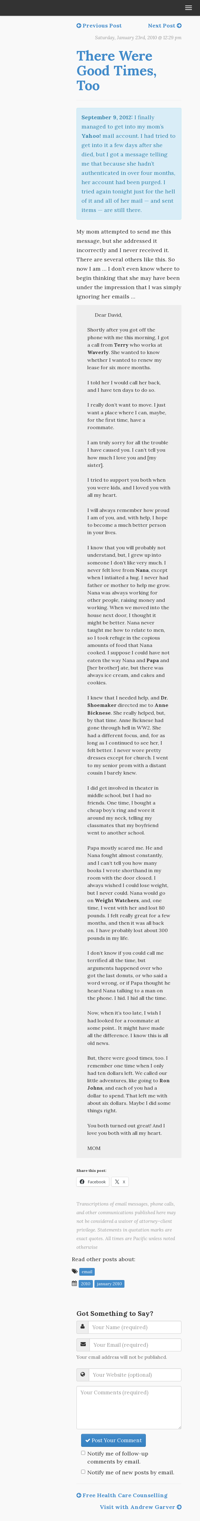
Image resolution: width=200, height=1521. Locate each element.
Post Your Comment (113, 1440)
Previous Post (99, 25)
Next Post (164, 25)
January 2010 (109, 1284)
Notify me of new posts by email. (130, 1472)
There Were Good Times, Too (116, 70)
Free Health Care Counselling (121, 1495)
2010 (85, 1284)
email (87, 1271)
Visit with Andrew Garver (140, 1506)
